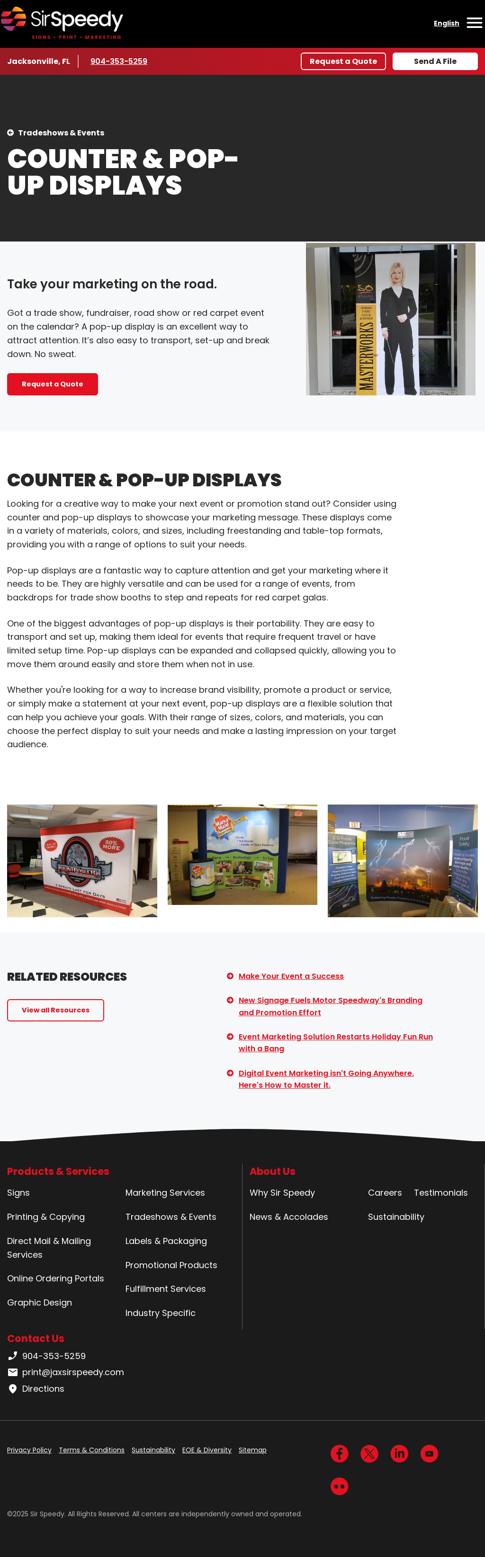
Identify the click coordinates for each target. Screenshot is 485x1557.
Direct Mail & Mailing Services (49, 1248)
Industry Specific (161, 1313)
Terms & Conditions (92, 1450)
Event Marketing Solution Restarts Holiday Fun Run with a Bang (336, 1043)
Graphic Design (39, 1302)
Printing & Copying (46, 1217)
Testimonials (441, 1193)
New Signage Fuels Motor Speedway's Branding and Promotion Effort (330, 1006)
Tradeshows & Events (61, 132)
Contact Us (35, 1338)
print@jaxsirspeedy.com (65, 1372)
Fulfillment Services (166, 1289)
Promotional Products (171, 1265)
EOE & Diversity (207, 1450)
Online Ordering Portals (55, 1278)
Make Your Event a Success (291, 976)
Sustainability (396, 1217)
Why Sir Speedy (282, 1193)
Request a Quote (343, 61)
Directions (35, 1389)
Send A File (435, 61)
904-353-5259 (118, 61)
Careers (385, 1193)
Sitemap (253, 1450)
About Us (273, 1171)
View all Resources (56, 1010)
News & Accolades (289, 1217)
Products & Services (58, 1171)
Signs (18, 1193)
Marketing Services (165, 1193)
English (446, 23)
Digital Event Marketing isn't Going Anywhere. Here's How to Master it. (326, 1079)
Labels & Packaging (166, 1241)
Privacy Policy (29, 1450)
